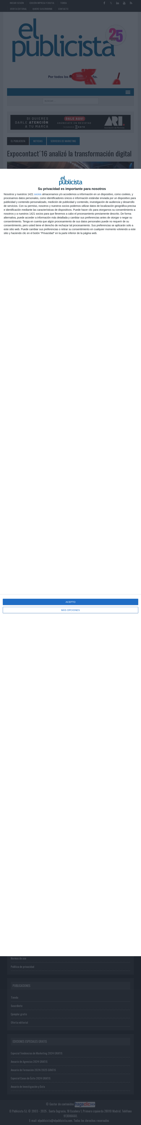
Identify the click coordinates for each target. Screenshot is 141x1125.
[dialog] (70, 562)
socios (37, 194)
